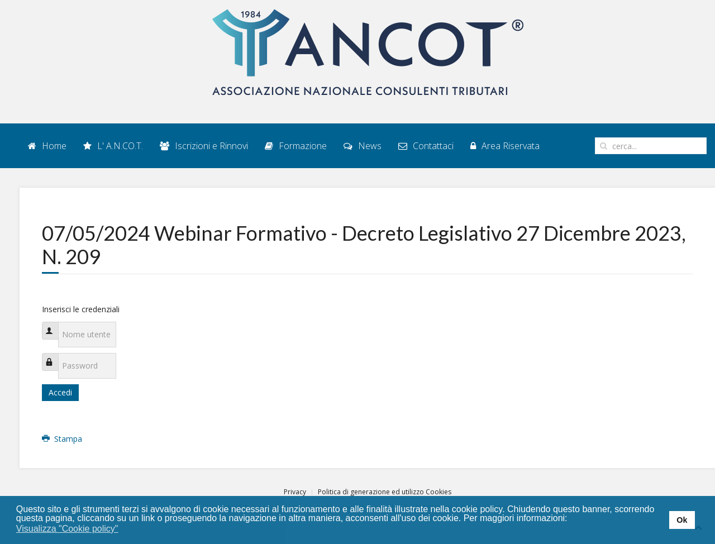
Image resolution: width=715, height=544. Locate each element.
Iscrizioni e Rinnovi (204, 146)
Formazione (296, 146)
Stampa (62, 438)
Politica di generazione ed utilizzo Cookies (384, 492)
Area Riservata (505, 146)
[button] (125, 529)
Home (47, 146)
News (363, 146)
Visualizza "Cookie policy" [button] (67, 528)
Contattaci (426, 146)
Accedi (60, 392)
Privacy (295, 492)
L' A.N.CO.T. (113, 146)
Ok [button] (681, 520)
